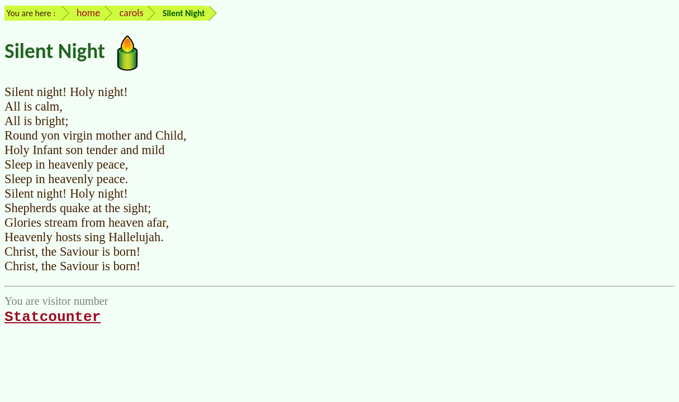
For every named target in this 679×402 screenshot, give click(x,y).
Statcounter (52, 317)
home (88, 13)
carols (132, 13)
